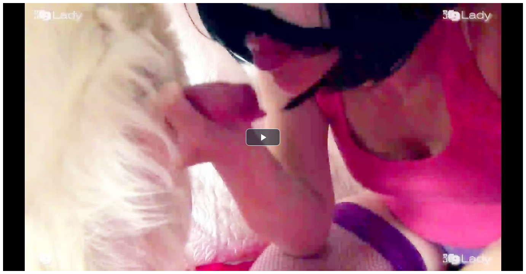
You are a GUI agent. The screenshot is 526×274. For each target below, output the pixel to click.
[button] (263, 137)
